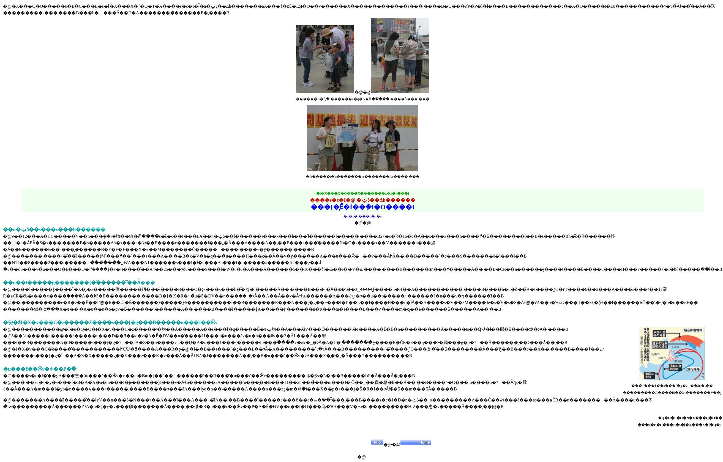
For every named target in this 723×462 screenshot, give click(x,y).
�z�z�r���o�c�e (362, 216)
